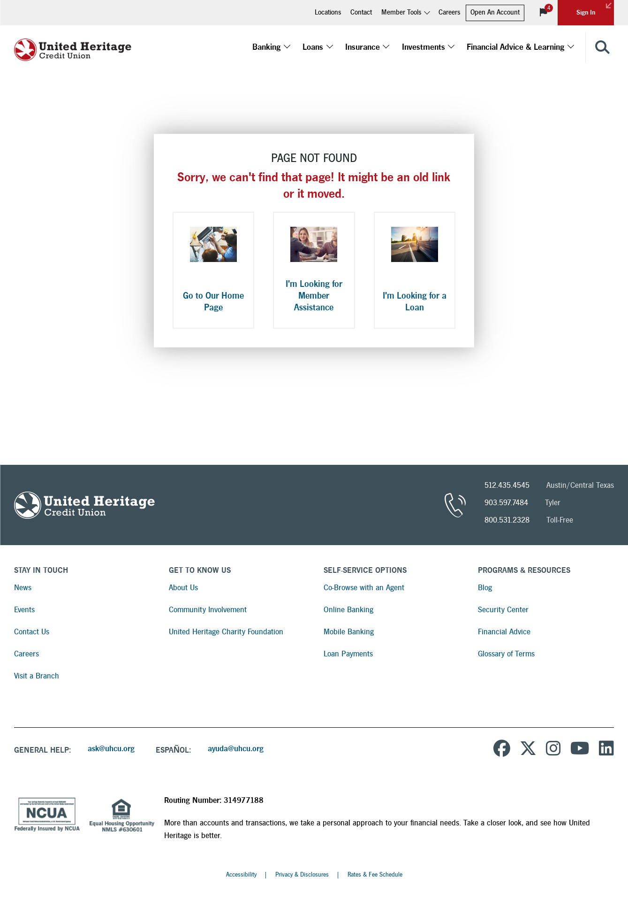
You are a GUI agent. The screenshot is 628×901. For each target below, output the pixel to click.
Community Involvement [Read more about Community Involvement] (208, 610)
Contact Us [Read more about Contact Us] (31, 632)
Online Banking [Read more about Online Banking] (348, 610)
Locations (328, 12)
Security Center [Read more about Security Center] (503, 610)
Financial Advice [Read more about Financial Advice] (504, 632)
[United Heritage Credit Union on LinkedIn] (606, 749)
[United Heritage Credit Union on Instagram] (553, 749)
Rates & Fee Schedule (375, 874)
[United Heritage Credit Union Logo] (72, 47)
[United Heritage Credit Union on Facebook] (501, 749)
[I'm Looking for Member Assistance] (314, 270)
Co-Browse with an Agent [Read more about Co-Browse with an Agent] (364, 588)
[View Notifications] (544, 12)
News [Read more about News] (22, 588)
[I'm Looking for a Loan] (414, 270)
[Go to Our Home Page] (213, 270)
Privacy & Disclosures (302, 874)
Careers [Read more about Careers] (26, 654)
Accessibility (241, 874)
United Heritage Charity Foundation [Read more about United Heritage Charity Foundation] (226, 632)
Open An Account (495, 12)
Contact (361, 12)
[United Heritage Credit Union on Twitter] (528, 749)
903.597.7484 (506, 503)
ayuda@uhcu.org (236, 749)
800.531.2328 (507, 520)
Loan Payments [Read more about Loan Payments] (348, 654)
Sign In (595, 8)
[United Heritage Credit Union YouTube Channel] (580, 749)
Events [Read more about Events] (24, 610)
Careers (449, 12)
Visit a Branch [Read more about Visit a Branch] (36, 676)
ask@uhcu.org (111, 749)
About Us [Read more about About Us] (183, 588)
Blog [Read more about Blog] (485, 588)
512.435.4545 (507, 485)
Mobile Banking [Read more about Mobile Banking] (349, 632)
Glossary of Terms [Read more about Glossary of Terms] (506, 654)
